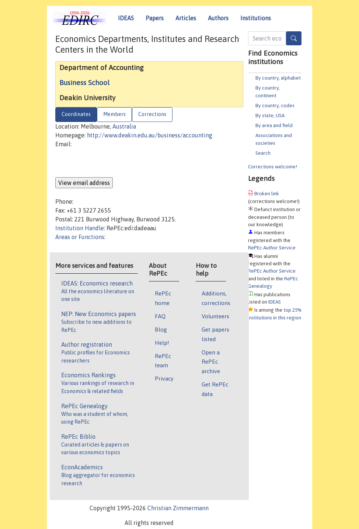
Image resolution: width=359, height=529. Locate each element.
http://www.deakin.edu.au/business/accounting (149, 135)
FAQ (160, 316)
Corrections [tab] (152, 114)
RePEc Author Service (272, 248)
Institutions (255, 18)
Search (263, 153)
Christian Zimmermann (178, 508)
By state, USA (270, 115)
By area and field (274, 125)
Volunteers (215, 316)
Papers (155, 18)
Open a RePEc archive (211, 362)
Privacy (164, 378)
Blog (161, 329)
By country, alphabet (278, 78)
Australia (124, 126)
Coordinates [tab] (76, 114)
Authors (218, 18)
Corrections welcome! (272, 166)
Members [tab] (114, 114)
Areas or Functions (79, 237)
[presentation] (111, 162)
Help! (162, 342)
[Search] (294, 38)
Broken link (266, 193)
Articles (185, 18)
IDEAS (126, 18)
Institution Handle (79, 228)
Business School (84, 82)
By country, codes (274, 105)
